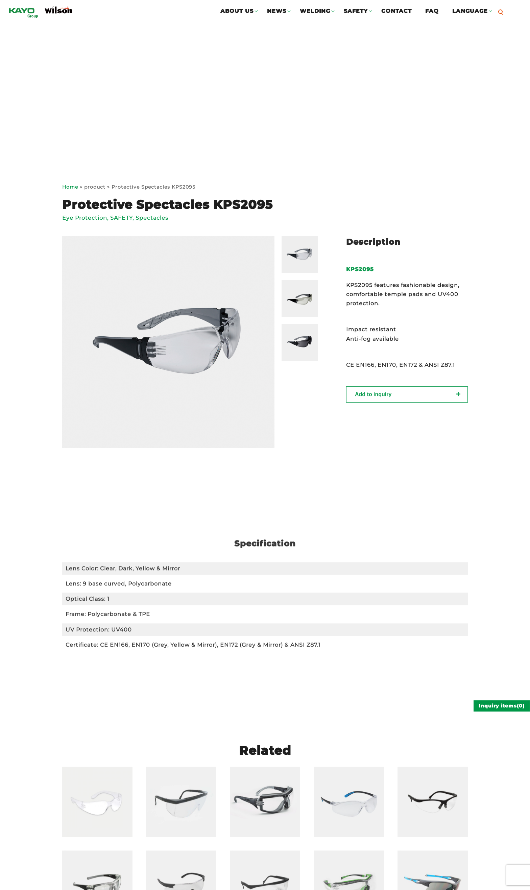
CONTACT (396, 11)
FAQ (432, 11)
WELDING (315, 11)
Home (70, 187)
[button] (502, 12)
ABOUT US (237, 11)
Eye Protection (84, 218)
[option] (168, 342)
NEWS (276, 11)
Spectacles (152, 218)
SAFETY (356, 11)
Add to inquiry (373, 397)
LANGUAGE (470, 11)
